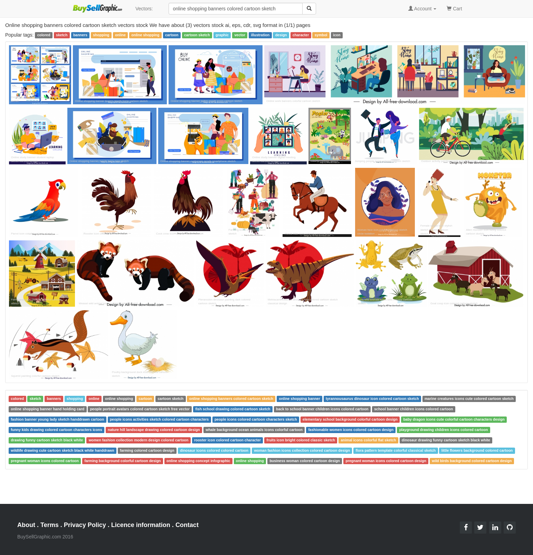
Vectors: (144, 8)
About (26, 524)
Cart (454, 8)
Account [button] (422, 8)
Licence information (140, 524)
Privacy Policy (85, 524)
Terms (49, 524)
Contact (187, 524)
